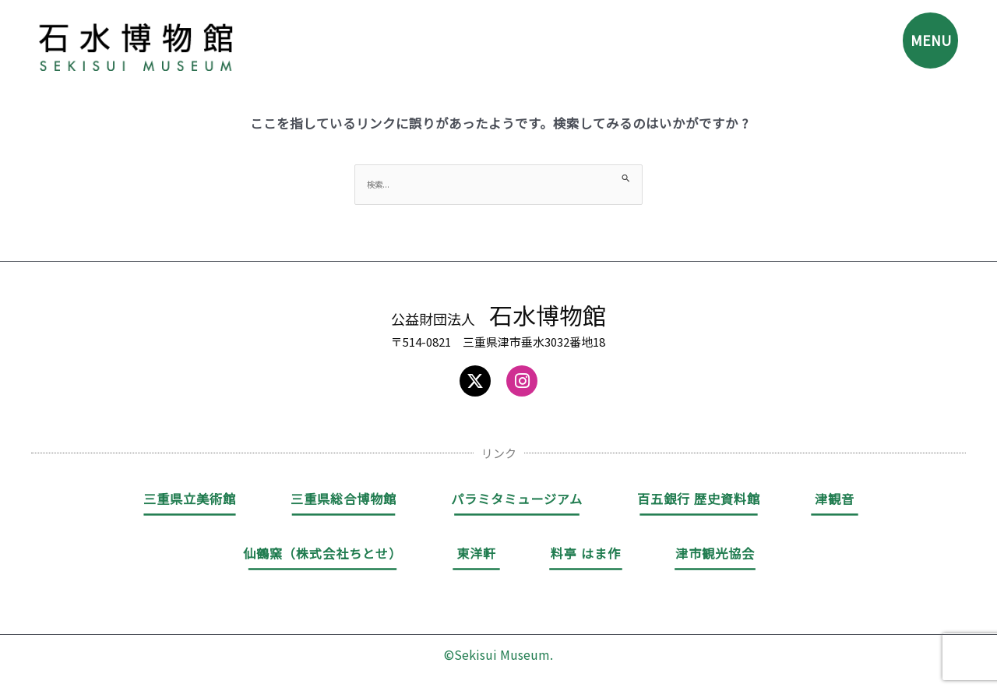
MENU (924, 45)
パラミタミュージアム (517, 500)
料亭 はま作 (586, 554)
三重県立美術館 (189, 500)
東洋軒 (476, 554)
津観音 (834, 500)
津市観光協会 (715, 554)
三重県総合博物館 (343, 500)
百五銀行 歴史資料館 (698, 500)
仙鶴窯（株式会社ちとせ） (322, 554)
